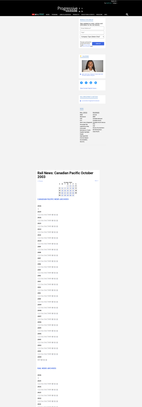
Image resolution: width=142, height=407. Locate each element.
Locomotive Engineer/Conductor (90, 100)
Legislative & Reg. (84, 126)
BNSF (94, 116)
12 (57, 215)
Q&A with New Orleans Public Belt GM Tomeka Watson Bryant (92, 74)
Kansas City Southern (98, 128)
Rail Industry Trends (85, 130)
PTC (81, 120)
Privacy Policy (87, 44)
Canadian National (97, 118)
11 (55, 215)
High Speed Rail (84, 136)
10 (52, 215)
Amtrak (95, 115)
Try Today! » (110, 3)
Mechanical (83, 116)
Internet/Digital (84, 138)
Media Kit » (114, 1)
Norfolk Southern (97, 129)
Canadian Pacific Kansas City (99, 123)
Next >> (96, 180)
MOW (81, 115)
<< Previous (40, 181)
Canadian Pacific (97, 120)
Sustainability (83, 140)
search (127, 14)
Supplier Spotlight (84, 132)
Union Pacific (96, 131)
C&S (81, 118)
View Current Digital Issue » (88, 88)
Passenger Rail (84, 124)
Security (82, 142)
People (81, 134)
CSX (94, 126)
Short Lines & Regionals (86, 122)
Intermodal (83, 128)
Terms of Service (86, 46)
